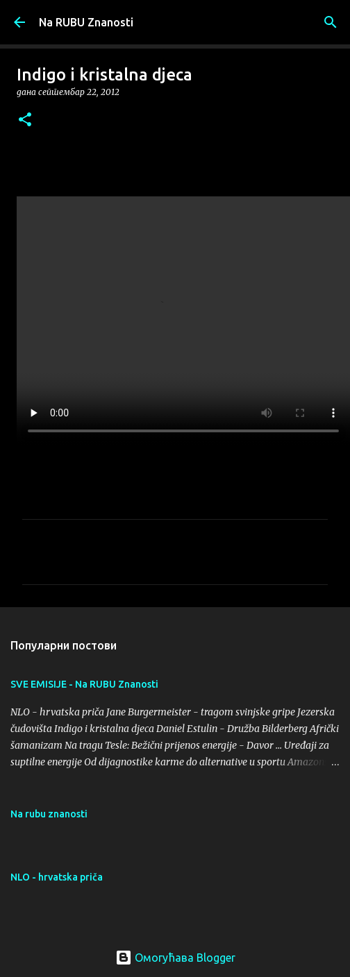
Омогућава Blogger (175, 957)
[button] (25, 120)
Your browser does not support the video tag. (183, 321)
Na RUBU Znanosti (86, 22)
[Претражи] (330, 22)
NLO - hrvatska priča (56, 877)
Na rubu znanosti (49, 813)
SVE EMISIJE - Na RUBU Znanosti (84, 684)
